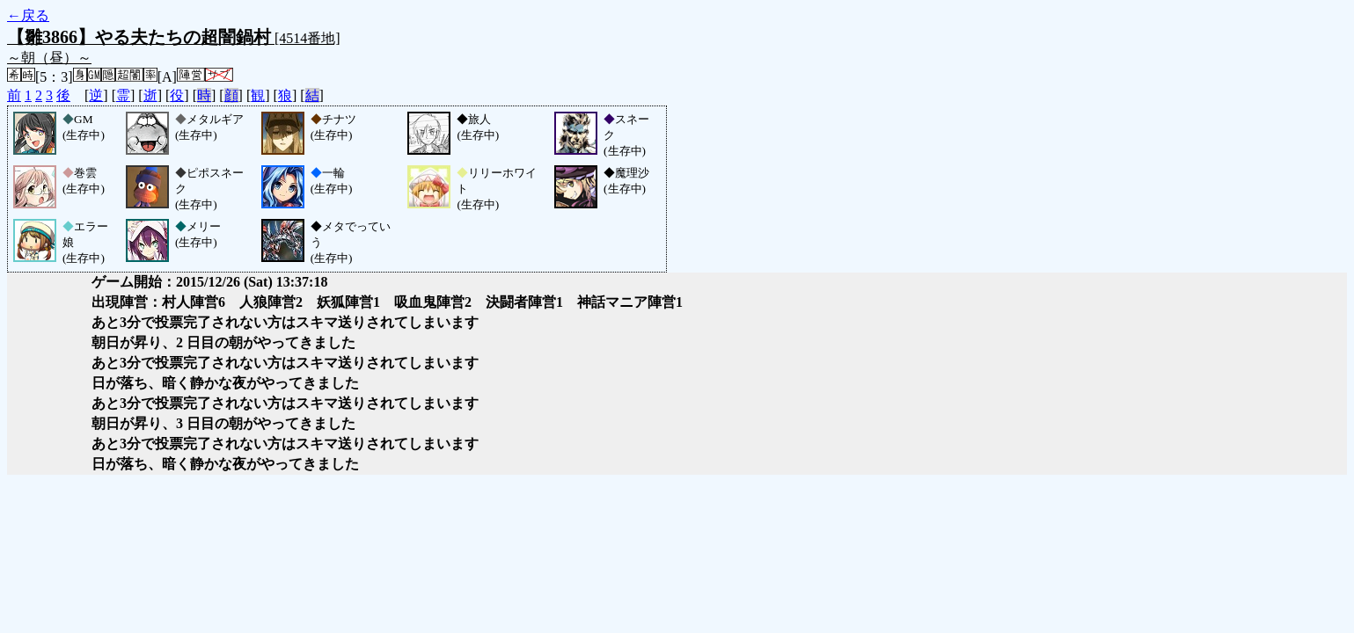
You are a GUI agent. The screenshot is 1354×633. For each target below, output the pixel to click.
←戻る (28, 15)
